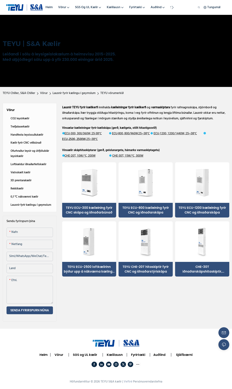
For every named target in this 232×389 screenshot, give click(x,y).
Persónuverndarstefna (147, 381)
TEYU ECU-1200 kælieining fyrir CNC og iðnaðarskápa (202, 210)
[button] (173, 7)
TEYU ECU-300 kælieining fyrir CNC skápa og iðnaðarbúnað (89, 210)
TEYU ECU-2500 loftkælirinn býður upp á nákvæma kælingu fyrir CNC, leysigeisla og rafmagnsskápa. (89, 269)
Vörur (44, 93)
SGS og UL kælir (85, 355)
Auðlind (159, 355)
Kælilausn (115, 355)
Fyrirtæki (138, 355)
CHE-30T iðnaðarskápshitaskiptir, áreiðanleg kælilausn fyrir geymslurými (202, 269)
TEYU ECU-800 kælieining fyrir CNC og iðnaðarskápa (145, 210)
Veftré (128, 381)
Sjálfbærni (184, 355)
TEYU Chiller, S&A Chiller (19, 93)
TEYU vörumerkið (112, 93)
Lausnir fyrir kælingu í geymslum (74, 93)
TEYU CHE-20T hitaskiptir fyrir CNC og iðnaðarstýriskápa (146, 269)
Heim (44, 355)
